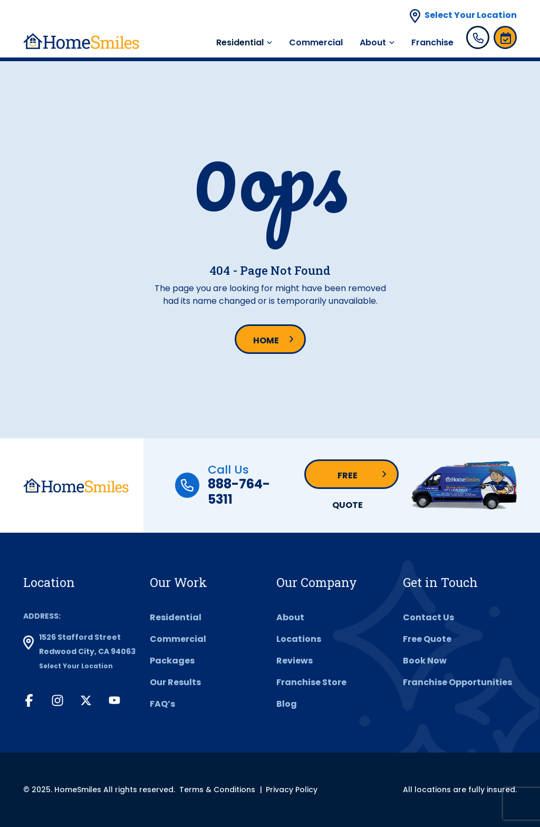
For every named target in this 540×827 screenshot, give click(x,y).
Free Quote (347, 479)
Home (266, 340)
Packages (172, 661)
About (373, 42)
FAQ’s (162, 704)
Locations (298, 639)
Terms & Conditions (217, 789)
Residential (240, 42)
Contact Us (428, 617)
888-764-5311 (239, 491)
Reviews (294, 661)
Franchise (432, 42)
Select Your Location (471, 15)
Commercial (316, 42)
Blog (286, 704)
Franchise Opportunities (457, 682)
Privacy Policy (291, 789)
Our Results (175, 682)
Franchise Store (311, 682)
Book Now (425, 661)
